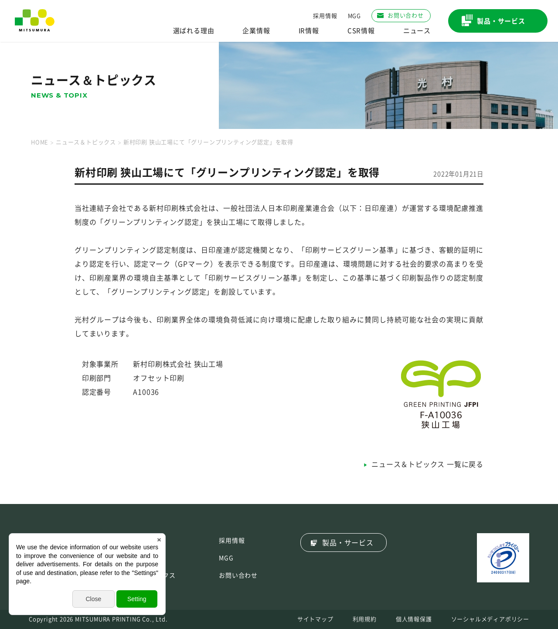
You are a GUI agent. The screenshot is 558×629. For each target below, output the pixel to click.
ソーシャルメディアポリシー (490, 619)
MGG (354, 16)
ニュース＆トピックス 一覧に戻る (427, 464)
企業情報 (256, 30)
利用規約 (365, 619)
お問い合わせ (238, 575)
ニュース (417, 30)
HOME (39, 142)
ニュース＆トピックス (86, 142)
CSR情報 (361, 30)
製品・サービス (348, 542)
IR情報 (309, 30)
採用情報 (325, 16)
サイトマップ (315, 619)
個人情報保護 (414, 619)
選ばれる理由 (193, 30)
